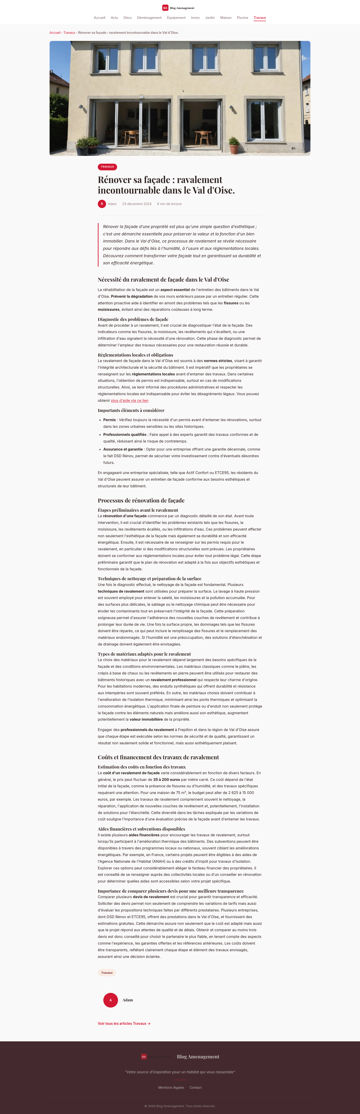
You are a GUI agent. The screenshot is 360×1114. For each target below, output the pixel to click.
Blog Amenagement (180, 1056)
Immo (195, 18)
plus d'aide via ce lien (130, 400)
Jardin (210, 18)
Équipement (176, 18)
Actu (114, 18)
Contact (196, 1087)
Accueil (99, 18)
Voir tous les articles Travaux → (124, 1023)
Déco (128, 18)
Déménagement (149, 18)
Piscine (242, 18)
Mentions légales (171, 1087)
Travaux (260, 18)
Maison (226, 18)
